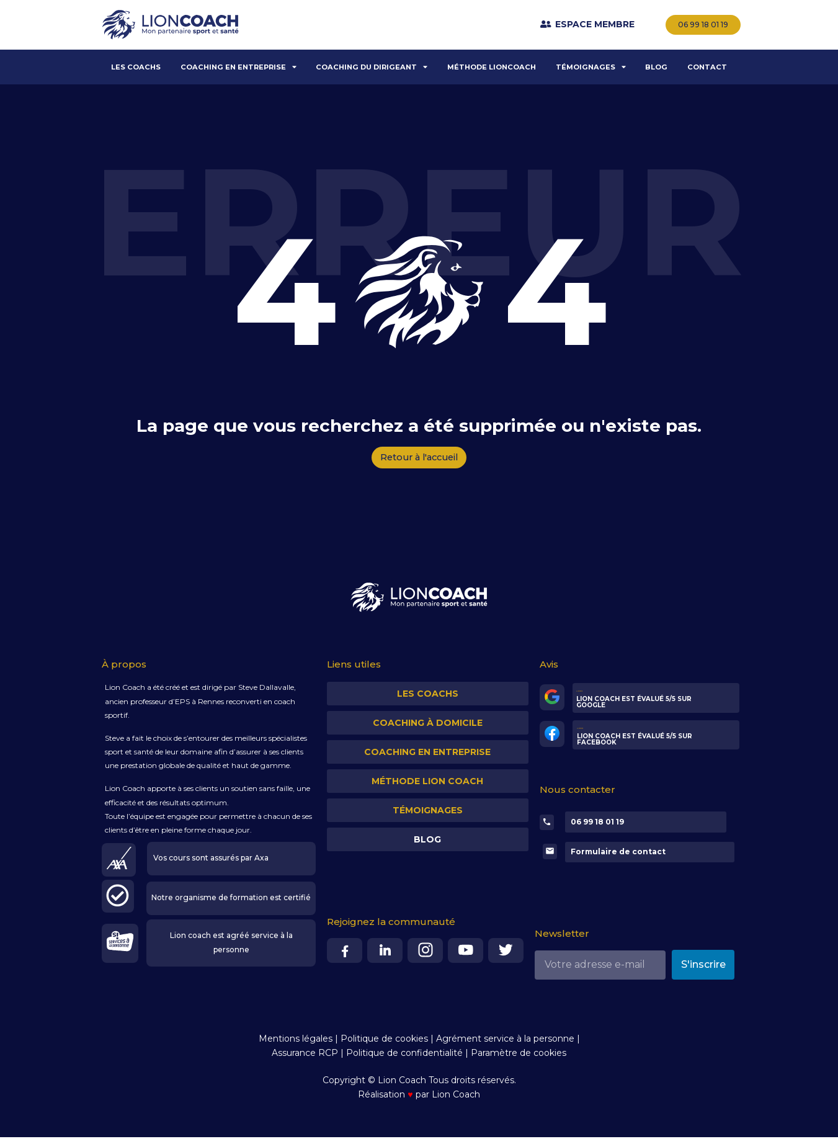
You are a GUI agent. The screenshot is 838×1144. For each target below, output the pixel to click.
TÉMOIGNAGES (591, 66)
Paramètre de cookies (518, 1059)
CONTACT (707, 67)
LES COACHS (136, 67)
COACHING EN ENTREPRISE (238, 66)
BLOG (656, 67)
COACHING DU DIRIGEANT (371, 66)
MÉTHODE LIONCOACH (491, 67)
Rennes (211, 703)
